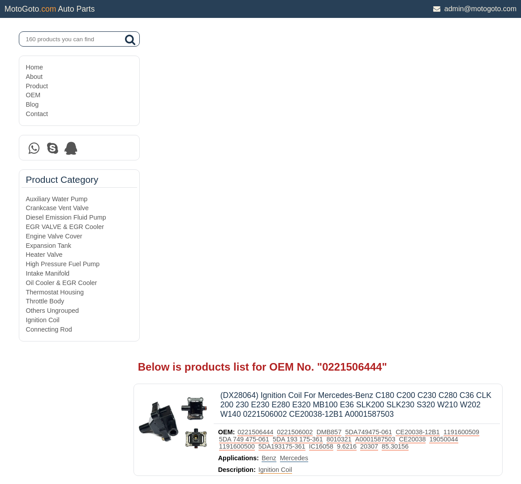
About (34, 76)
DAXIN (230, 443)
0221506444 (270, 104)
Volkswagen (344, 224)
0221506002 (310, 104)
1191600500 (252, 118)
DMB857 (344, 104)
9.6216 (362, 118)
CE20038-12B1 (433, 104)
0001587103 (412, 205)
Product (37, 86)
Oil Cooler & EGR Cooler (61, 282)
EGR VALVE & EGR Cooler (65, 226)
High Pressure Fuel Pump (63, 264)
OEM (33, 95)
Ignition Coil (43, 320)
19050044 (458, 111)
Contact (37, 113)
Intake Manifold (48, 273)
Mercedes (309, 130)
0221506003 (367, 212)
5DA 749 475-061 (259, 111)
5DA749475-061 (383, 104)
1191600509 (476, 104)
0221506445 (451, 205)
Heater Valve (44, 254)
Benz (284, 130)
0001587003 (333, 205)
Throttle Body (45, 301)
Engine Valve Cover (54, 236)
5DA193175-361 (297, 118)
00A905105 (290, 212)
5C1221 (264, 205)
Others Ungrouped (52, 310)
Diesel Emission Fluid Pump (66, 217)
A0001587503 (390, 111)
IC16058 (336, 118)
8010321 (354, 111)
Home (34, 67)
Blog (32, 104)
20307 (384, 118)
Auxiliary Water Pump (57, 199)
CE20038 (427, 111)
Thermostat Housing (55, 292)
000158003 (295, 205)
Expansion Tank (48, 245)
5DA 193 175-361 (313, 111)
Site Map (38, 454)
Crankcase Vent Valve (57, 208)
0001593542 (372, 205)
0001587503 (252, 212)
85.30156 (410, 118)
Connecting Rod (49, 329)
